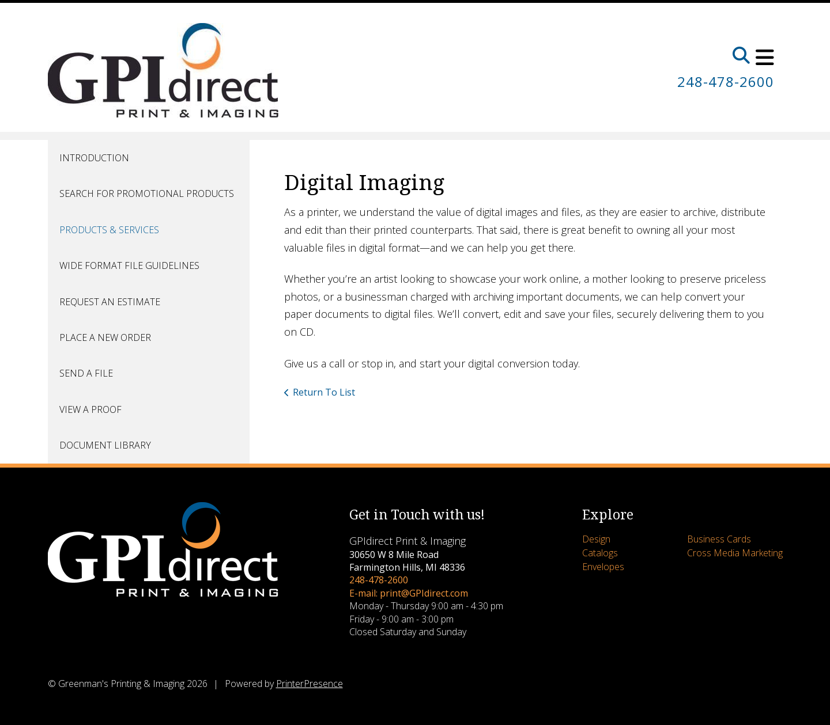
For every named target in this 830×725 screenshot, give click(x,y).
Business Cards (719, 539)
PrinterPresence (309, 683)
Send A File (86, 373)
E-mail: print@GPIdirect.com (408, 593)
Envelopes (603, 566)
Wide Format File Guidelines (129, 265)
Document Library (105, 445)
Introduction (94, 157)
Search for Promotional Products (146, 193)
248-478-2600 (725, 81)
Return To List (324, 392)
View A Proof (90, 409)
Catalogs (600, 552)
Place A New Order (105, 337)
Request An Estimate (109, 301)
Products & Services (109, 229)
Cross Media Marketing (735, 552)
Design (596, 539)
